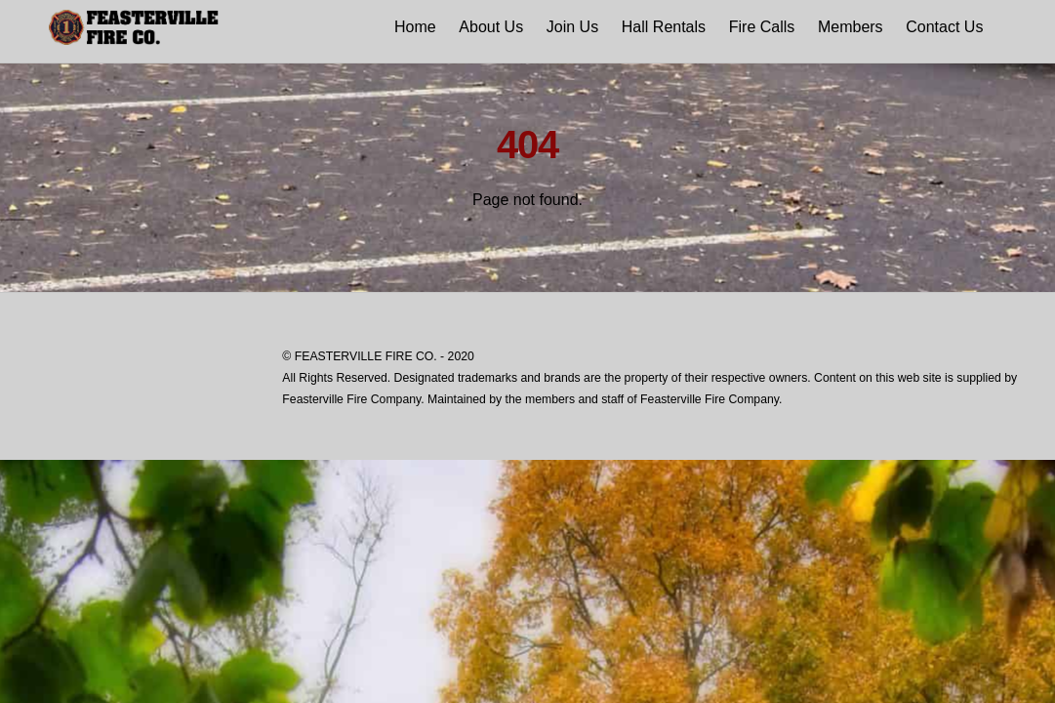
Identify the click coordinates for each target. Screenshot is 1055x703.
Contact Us (944, 27)
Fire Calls (762, 27)
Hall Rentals (664, 27)
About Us (491, 27)
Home (415, 27)
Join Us (572, 27)
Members (850, 27)
